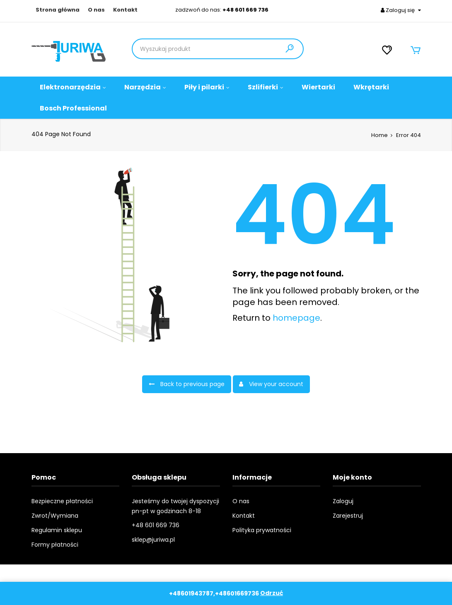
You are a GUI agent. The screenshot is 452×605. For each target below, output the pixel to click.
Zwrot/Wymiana (54, 515)
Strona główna (58, 10)
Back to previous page (187, 384)
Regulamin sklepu (56, 530)
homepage (296, 318)
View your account (271, 384)
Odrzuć (271, 593)
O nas (96, 10)
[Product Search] (188, 49)
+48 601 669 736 (245, 10)
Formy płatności (54, 544)
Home (379, 135)
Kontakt (125, 10)
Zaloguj (343, 501)
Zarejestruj (348, 515)
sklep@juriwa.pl (153, 539)
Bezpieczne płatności (62, 501)
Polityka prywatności (261, 530)
